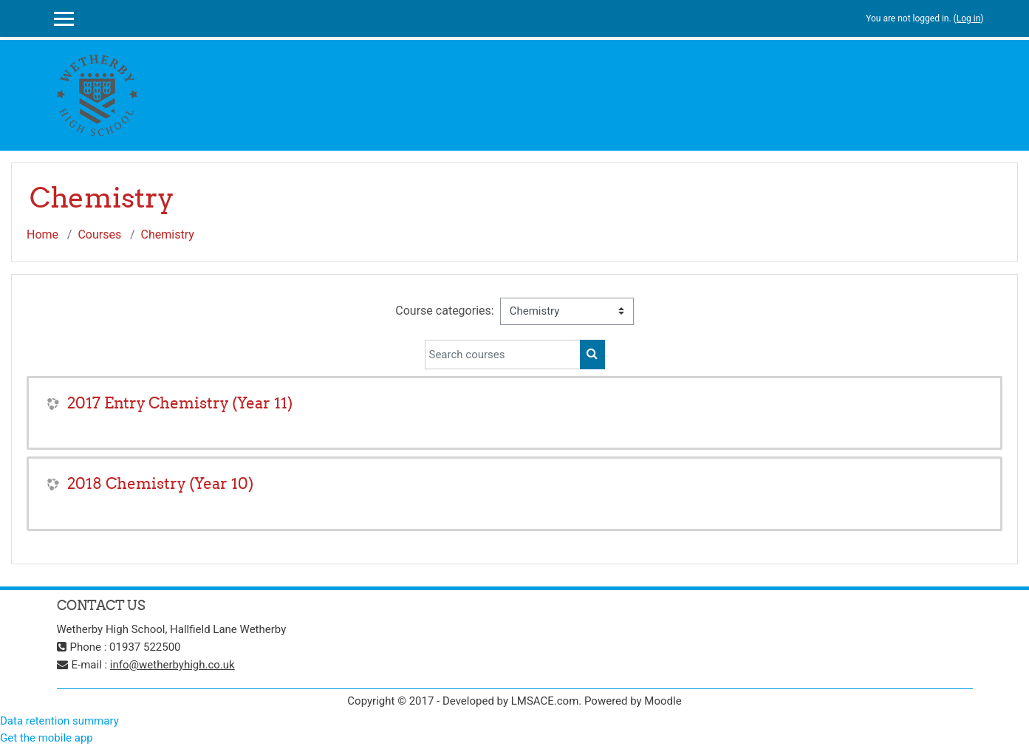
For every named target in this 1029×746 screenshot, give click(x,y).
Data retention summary (59, 721)
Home (42, 234)
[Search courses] (503, 354)
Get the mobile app (46, 738)
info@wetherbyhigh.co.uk (172, 664)
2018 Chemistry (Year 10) (160, 483)
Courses (99, 234)
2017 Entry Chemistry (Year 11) (180, 403)
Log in (969, 18)
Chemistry (167, 234)
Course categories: (444, 311)
